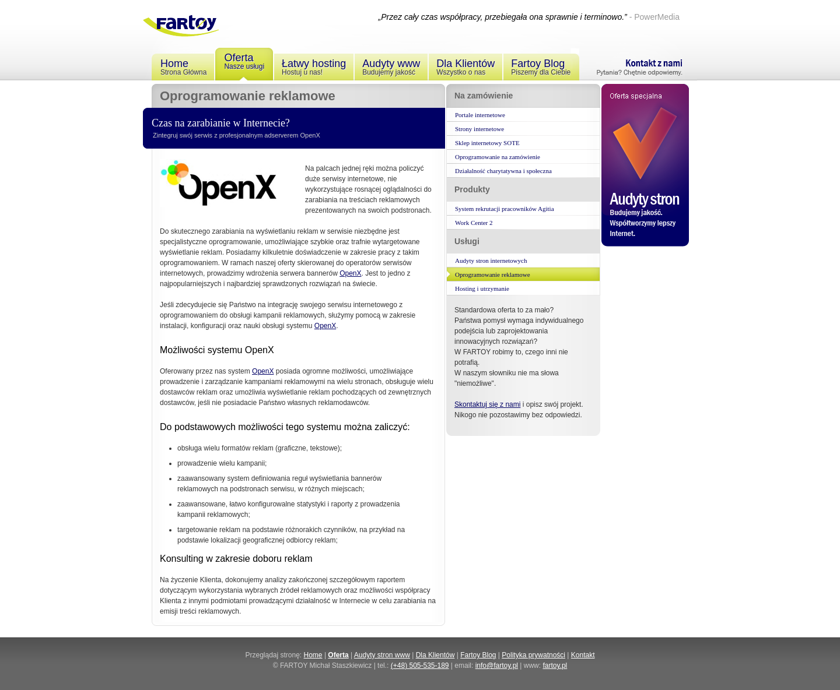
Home (313, 655)
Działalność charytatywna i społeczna (503, 170)
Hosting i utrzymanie (482, 288)
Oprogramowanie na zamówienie (497, 156)
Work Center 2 (474, 222)
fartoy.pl (554, 665)
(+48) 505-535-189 (420, 665)
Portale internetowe (480, 114)
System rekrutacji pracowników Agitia (504, 208)
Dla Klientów (435, 655)
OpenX (350, 273)
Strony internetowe (479, 128)
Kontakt (583, 655)
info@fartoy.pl (496, 665)
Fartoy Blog (478, 655)
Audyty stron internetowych (491, 260)
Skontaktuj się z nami (487, 404)
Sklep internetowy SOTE (487, 142)
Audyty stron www (382, 655)
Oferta (338, 655)
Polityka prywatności (533, 655)
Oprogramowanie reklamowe (492, 274)
